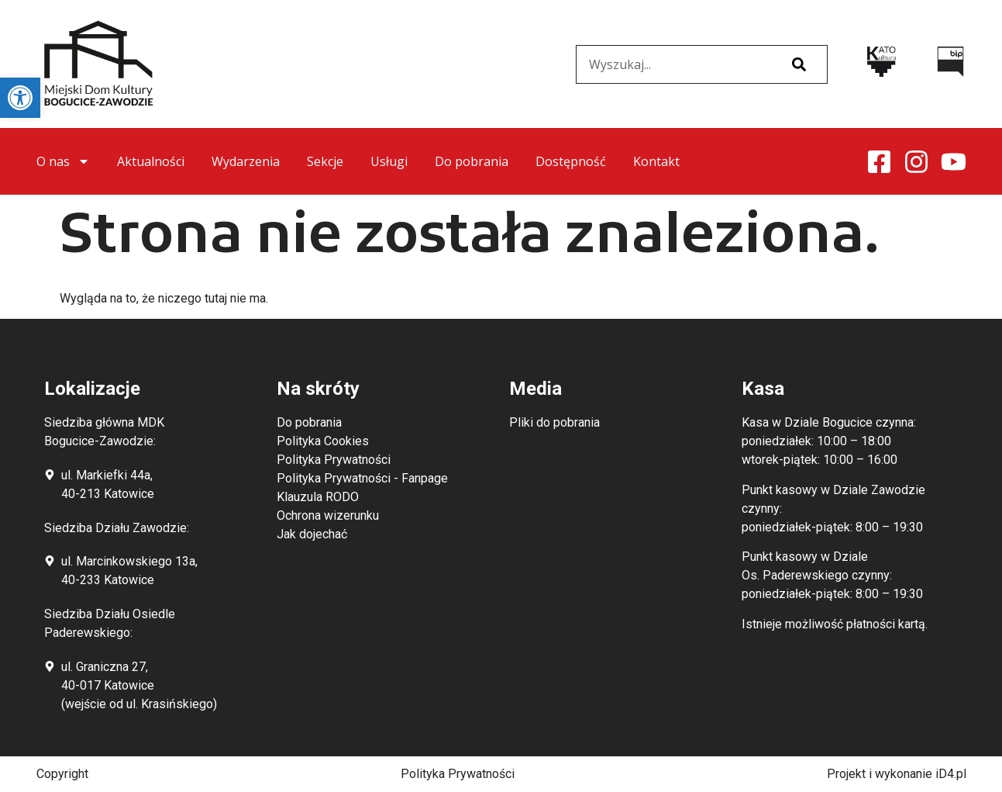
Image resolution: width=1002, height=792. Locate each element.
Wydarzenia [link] (246, 161)
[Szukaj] (799, 64)
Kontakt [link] (656, 161)
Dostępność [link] (570, 161)
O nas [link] (63, 161)
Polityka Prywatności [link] (458, 773)
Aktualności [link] (150, 161)
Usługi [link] (389, 161)
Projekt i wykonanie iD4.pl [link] (896, 773)
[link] (20, 98)
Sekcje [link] (325, 161)
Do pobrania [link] (471, 161)
